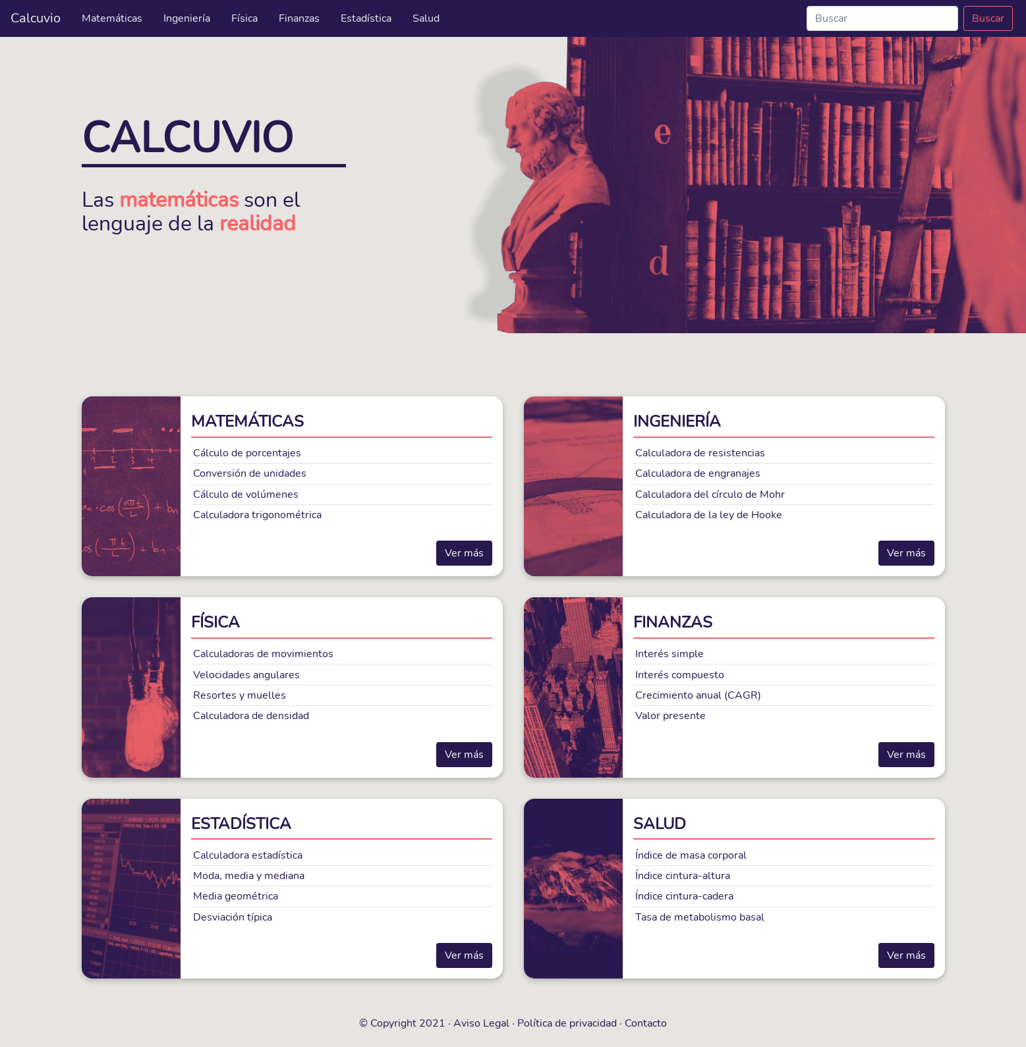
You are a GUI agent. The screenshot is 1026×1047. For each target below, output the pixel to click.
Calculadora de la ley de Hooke (708, 515)
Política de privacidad (567, 1023)
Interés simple (669, 654)
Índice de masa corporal (691, 855)
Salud (426, 18)
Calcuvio (36, 18)
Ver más (464, 553)
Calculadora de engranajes (697, 473)
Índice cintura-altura (682, 876)
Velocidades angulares (246, 675)
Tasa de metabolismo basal (699, 917)
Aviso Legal (481, 1023)
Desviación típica (232, 917)
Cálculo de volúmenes (246, 494)
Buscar (988, 18)
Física (244, 18)
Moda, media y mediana (248, 876)
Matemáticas (112, 18)
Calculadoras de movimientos (263, 654)
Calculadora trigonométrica (257, 515)
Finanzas (299, 18)
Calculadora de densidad (251, 716)
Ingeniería (186, 18)
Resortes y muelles (239, 695)
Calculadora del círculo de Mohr (710, 494)
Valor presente (670, 716)
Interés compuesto (679, 675)
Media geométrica (235, 896)
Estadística (366, 18)
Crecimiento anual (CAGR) (698, 695)
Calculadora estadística (247, 855)
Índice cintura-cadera (684, 896)
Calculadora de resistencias (700, 453)
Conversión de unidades (249, 473)
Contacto (646, 1023)
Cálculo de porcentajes (247, 453)
